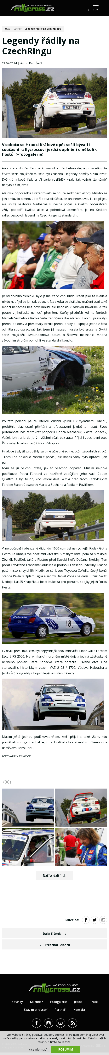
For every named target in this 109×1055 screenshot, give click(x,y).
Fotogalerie (58, 1004)
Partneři (60, 1012)
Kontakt (80, 1012)
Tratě (95, 1004)
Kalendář (36, 1004)
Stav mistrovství (34, 1012)
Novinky (18, 28)
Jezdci (79, 1004)
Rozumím (65, 1049)
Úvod (8, 28)
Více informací (38, 1049)
